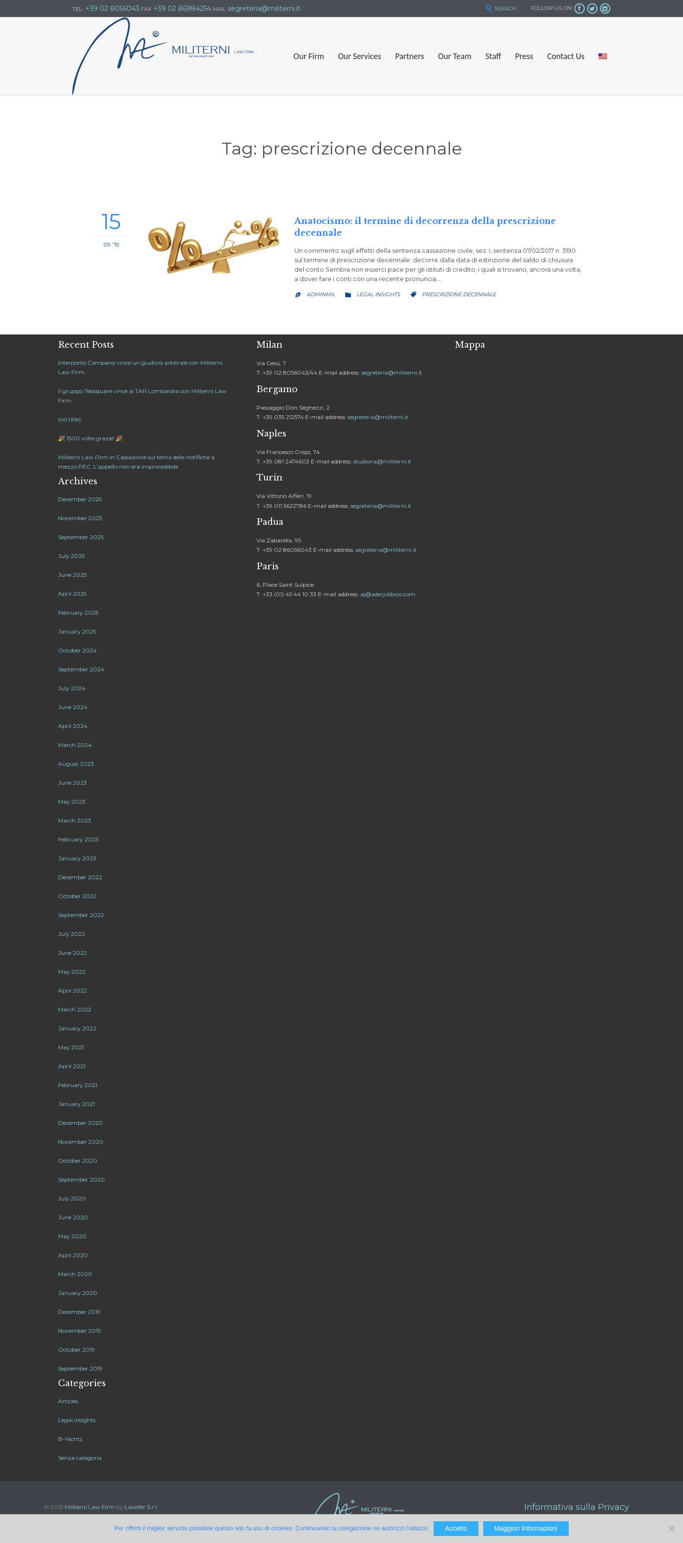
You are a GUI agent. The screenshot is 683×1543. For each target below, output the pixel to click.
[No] (671, 1528)
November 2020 (80, 1141)
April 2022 (72, 990)
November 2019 (79, 1330)
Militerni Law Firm (90, 1506)
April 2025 (72, 593)
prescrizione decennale (459, 294)
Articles (68, 1401)
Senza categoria (80, 1457)
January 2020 (77, 1292)
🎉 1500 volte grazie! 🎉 (90, 438)
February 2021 (77, 1085)
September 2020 (81, 1179)
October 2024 (77, 650)
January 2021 (76, 1103)
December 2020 (80, 1122)
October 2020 (77, 1160)
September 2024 (81, 669)
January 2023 (77, 858)
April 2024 (72, 725)
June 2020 (73, 1217)
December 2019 (79, 1311)
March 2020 (75, 1273)
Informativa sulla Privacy (576, 1507)
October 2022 (77, 896)
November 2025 (80, 518)
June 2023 (72, 782)
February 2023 (78, 839)
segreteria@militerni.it (391, 372)
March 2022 (74, 1009)
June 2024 (72, 707)
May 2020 (72, 1236)
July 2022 (71, 933)
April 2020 (73, 1255)
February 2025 (78, 612)
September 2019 (80, 1368)
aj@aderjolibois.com (387, 594)
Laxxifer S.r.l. (141, 1506)
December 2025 (80, 499)
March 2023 (74, 820)
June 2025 (72, 574)
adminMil (321, 294)
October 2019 (76, 1349)
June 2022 (72, 952)
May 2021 (71, 1047)
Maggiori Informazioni (525, 1528)
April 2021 (71, 1066)
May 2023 (71, 801)
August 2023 (76, 763)
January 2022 (77, 1028)
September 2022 (81, 914)
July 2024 (71, 688)
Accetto (456, 1528)
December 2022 (80, 877)
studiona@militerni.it (382, 461)
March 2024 (75, 744)
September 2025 (80, 536)
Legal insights (378, 294)
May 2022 (71, 971)
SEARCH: (501, 8)
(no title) (69, 419)
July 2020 (72, 1198)
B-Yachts (70, 1438)
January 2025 (77, 631)
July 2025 (71, 555)
